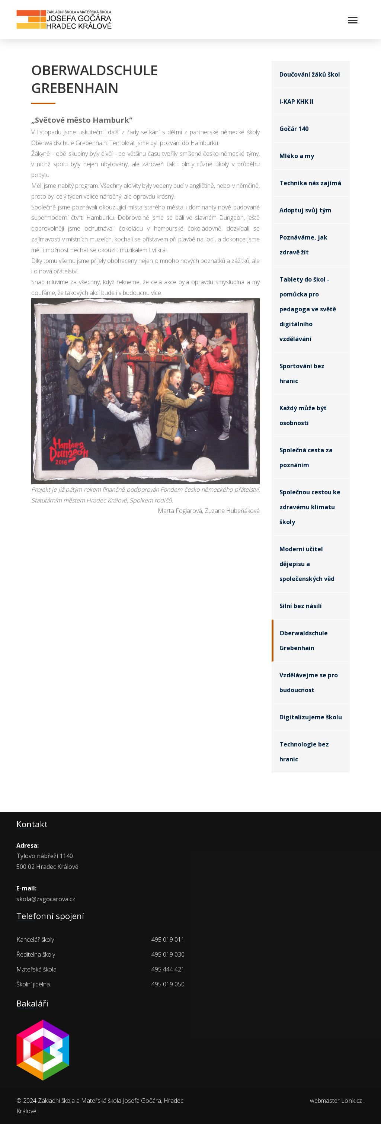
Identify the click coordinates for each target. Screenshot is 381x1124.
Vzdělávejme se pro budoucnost (308, 682)
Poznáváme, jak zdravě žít (303, 244)
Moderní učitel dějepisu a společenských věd (306, 564)
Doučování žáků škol (309, 74)
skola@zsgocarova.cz (45, 899)
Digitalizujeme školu (310, 717)
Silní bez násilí (300, 606)
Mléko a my (296, 156)
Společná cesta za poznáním (306, 457)
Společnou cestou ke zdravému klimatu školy (309, 507)
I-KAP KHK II (296, 101)
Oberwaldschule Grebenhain (303, 640)
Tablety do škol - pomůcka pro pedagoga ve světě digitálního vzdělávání (307, 309)
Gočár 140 (293, 129)
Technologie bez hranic (304, 751)
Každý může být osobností (303, 415)
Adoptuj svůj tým (305, 210)
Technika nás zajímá (310, 183)
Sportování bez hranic (301, 373)
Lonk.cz (351, 1100)
